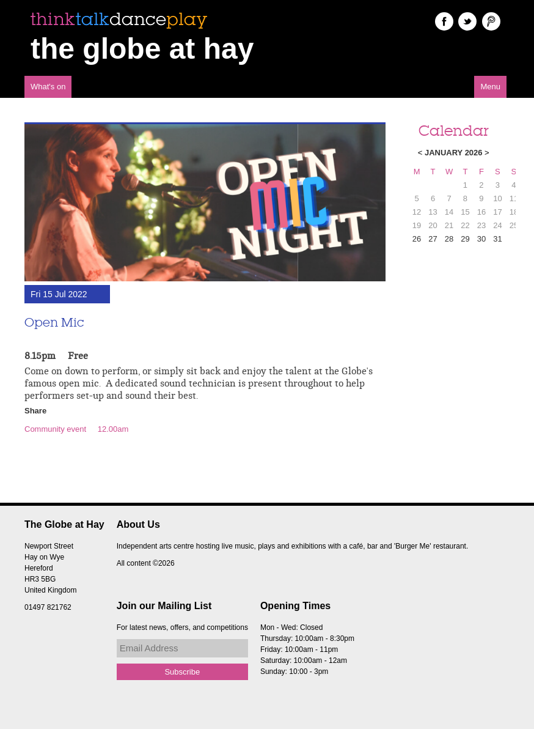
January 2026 (454, 152)
